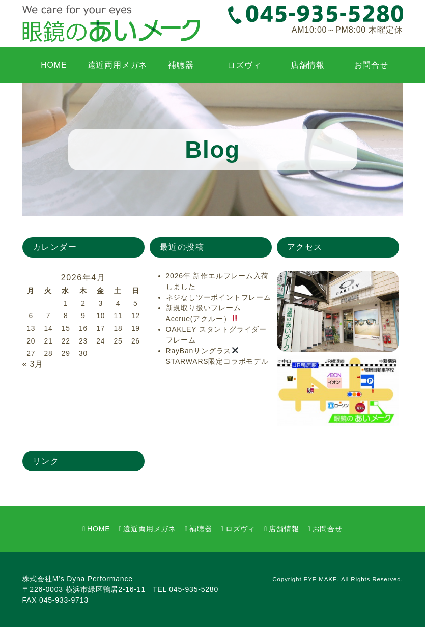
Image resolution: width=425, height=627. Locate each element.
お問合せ (371, 65)
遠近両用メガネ (118, 65)
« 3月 (32, 364)
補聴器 (180, 65)
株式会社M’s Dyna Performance (77, 579)
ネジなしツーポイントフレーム (218, 297)
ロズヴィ (244, 65)
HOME (54, 65)
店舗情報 (308, 65)
